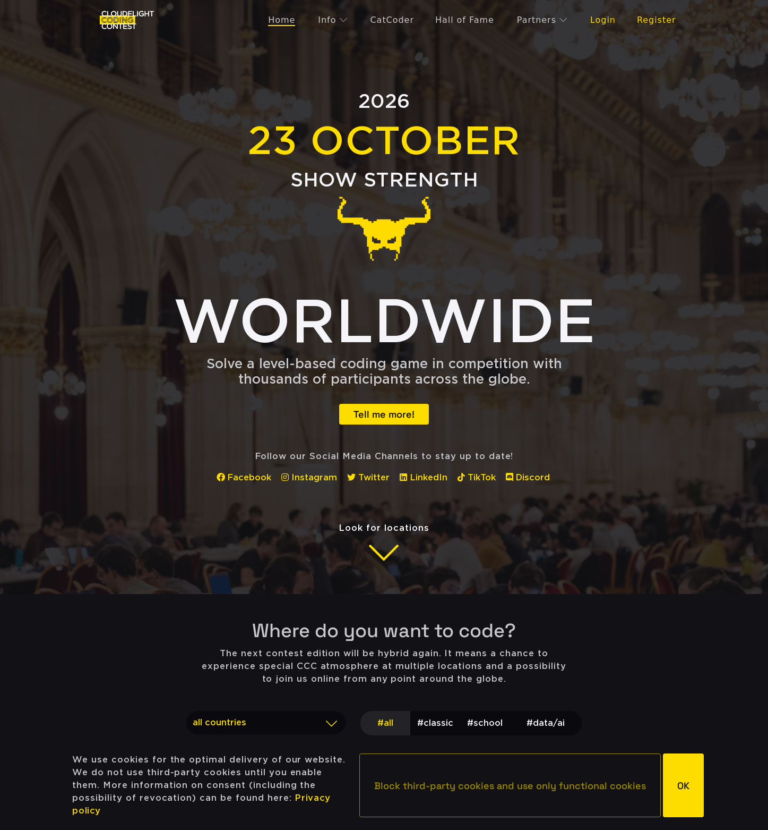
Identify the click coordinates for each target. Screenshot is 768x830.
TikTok (477, 477)
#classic (435, 723)
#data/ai (546, 723)
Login (603, 20)
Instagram (309, 477)
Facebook (244, 477)
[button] (510, 785)
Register (656, 20)
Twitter (368, 477)
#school (485, 723)
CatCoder (391, 20)
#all (385, 723)
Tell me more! (384, 414)
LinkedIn (423, 477)
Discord (528, 477)
